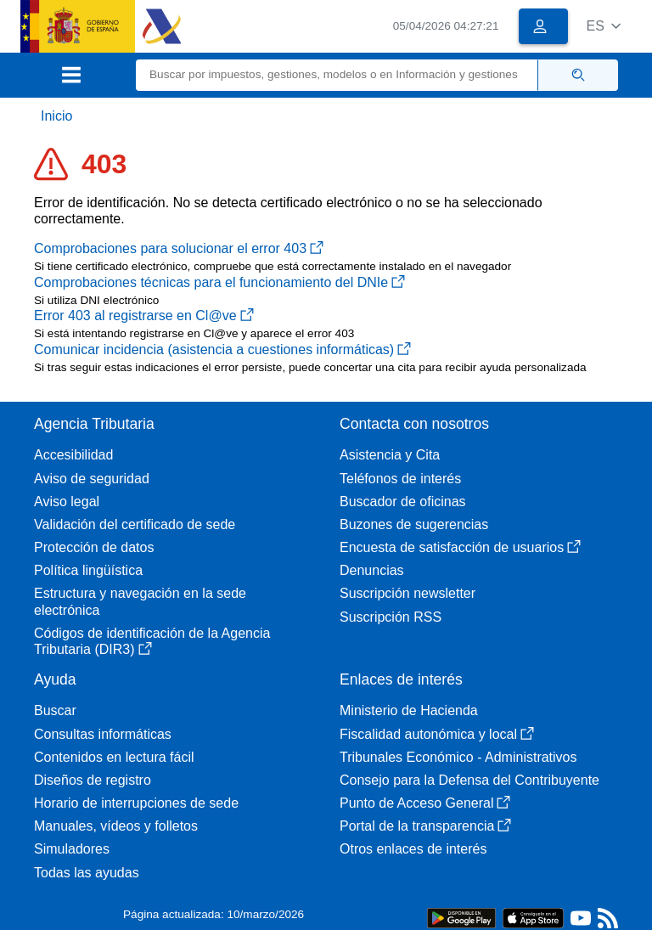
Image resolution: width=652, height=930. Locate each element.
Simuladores (72, 849)
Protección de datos (94, 547)
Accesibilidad (73, 455)
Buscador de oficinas (403, 501)
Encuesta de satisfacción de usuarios (460, 547)
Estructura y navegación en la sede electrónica (140, 601)
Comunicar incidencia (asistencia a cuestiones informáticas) (222, 349)
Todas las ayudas (86, 872)
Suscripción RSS (390, 617)
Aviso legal (66, 501)
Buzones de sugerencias (414, 524)
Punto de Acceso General (425, 803)
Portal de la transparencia (425, 826)
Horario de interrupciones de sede (136, 803)
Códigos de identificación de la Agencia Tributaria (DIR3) (152, 641)
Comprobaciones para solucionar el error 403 (178, 248)
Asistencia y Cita (390, 455)
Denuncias (372, 570)
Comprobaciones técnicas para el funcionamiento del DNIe (219, 282)
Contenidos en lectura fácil (114, 757)
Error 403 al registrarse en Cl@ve (144, 315)
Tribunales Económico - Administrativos (458, 757)
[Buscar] (337, 75)
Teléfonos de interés (400, 478)
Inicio (56, 116)
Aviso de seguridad (91, 478)
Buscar (55, 710)
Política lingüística (88, 570)
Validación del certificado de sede (134, 524)
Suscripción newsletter (407, 593)
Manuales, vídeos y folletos (116, 826)
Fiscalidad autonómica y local (437, 734)
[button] (603, 26)
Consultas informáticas (102, 734)
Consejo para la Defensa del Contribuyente (469, 780)
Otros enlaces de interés (413, 849)
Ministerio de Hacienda (409, 710)
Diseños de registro (92, 780)
